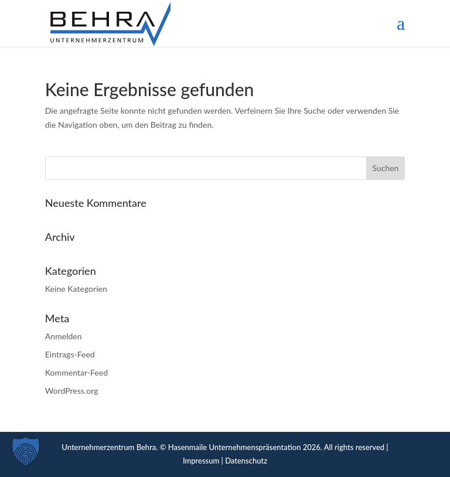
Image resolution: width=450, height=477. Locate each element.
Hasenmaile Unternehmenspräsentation (234, 447)
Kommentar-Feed (76, 372)
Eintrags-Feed (70, 354)
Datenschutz (246, 460)
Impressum (201, 460)
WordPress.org (71, 391)
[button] (26, 451)
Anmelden (63, 336)
